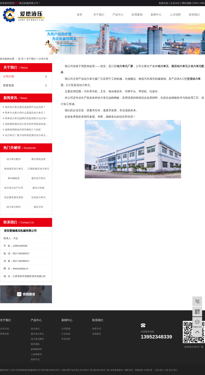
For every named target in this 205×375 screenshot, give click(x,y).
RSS (195, 3)
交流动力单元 (38, 197)
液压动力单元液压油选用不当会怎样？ (25, 107)
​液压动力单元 (38, 178)
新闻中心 (156, 14)
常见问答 (66, 339)
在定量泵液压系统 (13, 197)
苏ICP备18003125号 (50, 370)
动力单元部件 (13, 207)
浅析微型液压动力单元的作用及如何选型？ (27, 124)
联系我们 (194, 14)
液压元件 (38, 207)
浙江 (175, 370)
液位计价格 (38, 187)
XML (202, 3)
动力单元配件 (13, 159)
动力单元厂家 (86, 370)
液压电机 (35, 344)
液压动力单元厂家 (101, 370)
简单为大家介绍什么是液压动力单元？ (25, 112)
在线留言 (96, 333)
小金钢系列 (36, 354)
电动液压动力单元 (13, 168)
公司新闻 (66, 328)
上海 (166, 370)
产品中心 (117, 14)
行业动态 (66, 333)
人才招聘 (175, 14)
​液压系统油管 (38, 159)
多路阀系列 (36, 349)
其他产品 (35, 359)
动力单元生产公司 (13, 187)
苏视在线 (139, 370)
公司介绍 (8, 76)
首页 (79, 14)
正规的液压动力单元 (38, 168)
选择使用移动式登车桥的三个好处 (23, 129)
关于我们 (98, 14)
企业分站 (175, 3)
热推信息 (163, 3)
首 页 (21, 58)
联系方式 (96, 328)
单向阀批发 (14, 178)
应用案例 (137, 14)
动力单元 (35, 328)
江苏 (157, 370)
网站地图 (186, 3)
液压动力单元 (37, 333)
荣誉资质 (8, 85)
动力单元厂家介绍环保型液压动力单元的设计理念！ (27, 135)
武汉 (161, 370)
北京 (171, 370)
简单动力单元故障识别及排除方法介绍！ (26, 118)
